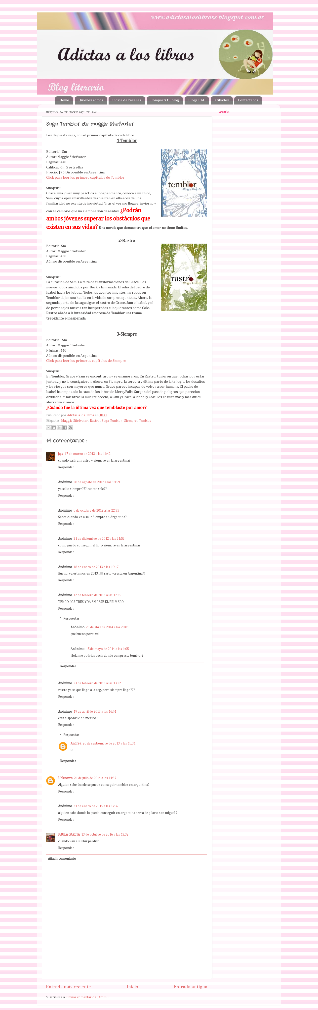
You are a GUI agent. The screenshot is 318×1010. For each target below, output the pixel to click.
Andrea (76, 743)
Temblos (145, 421)
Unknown (65, 778)
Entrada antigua (190, 987)
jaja (60, 454)
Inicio (132, 987)
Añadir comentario (62, 858)
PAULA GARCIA (69, 834)
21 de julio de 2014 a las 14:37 (95, 778)
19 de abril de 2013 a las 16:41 (95, 711)
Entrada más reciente (68, 987)
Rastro (95, 421)
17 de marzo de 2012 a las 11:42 (88, 454)
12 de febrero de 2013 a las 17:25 (97, 595)
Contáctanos (248, 100)
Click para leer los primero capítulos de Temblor (85, 177)
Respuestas (71, 618)
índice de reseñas (126, 100)
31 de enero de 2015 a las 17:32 (96, 806)
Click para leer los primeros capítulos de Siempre (86, 361)
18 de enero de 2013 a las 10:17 (96, 567)
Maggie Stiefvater (74, 421)
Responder (66, 467)
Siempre (130, 421)
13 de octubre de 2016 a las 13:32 (104, 834)
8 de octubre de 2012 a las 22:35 (96, 510)
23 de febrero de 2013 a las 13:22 (97, 683)
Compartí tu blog (165, 100)
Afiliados (221, 100)
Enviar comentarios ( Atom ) (87, 997)
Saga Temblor (112, 421)
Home (64, 100)
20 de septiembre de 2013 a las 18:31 (109, 743)
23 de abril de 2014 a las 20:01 (107, 627)
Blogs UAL (196, 100)
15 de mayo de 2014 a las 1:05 (107, 649)
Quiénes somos (91, 100)
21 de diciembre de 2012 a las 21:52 (99, 538)
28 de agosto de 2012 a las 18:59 (97, 482)
